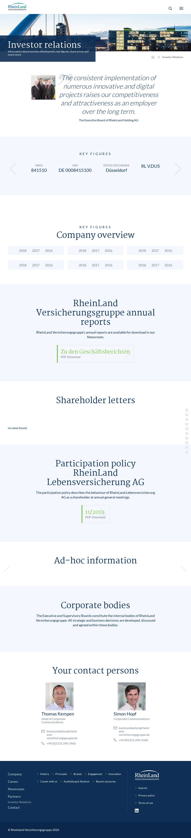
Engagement (95, 774)
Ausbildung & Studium (77, 781)
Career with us (48, 781)
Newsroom (16, 789)
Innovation (115, 774)
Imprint (142, 787)
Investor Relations (19, 802)
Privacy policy (146, 795)
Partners (14, 796)
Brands (77, 774)
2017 (36, 250)
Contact (14, 807)
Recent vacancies (106, 781)
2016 (49, 250)
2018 (22, 250)
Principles (61, 774)
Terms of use (145, 802)
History (44, 774)
